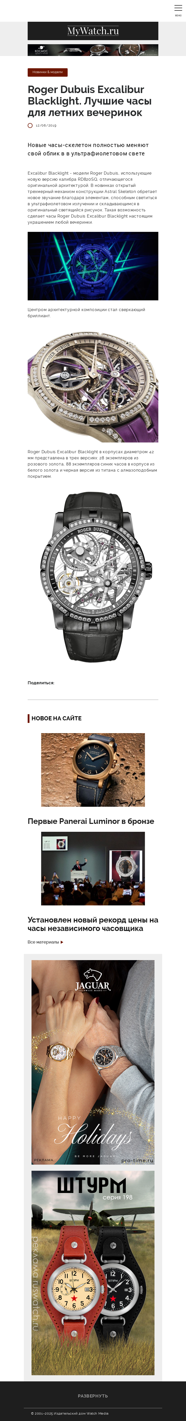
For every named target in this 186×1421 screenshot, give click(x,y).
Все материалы (43, 942)
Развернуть (93, 1396)
